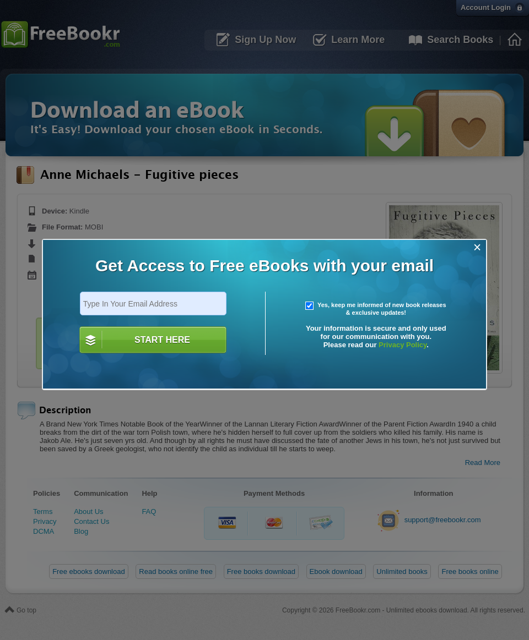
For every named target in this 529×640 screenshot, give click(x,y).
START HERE (162, 339)
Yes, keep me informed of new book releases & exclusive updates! (376, 309)
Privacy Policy (403, 345)
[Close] (477, 247)
